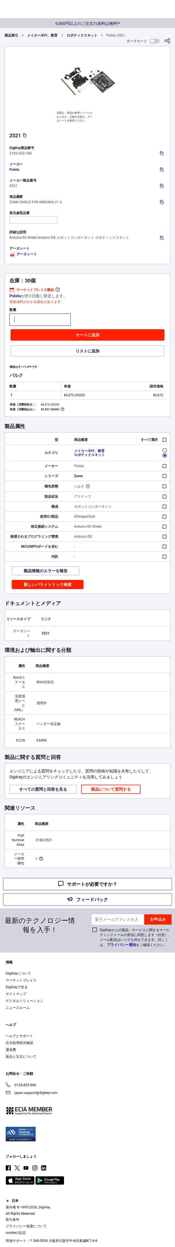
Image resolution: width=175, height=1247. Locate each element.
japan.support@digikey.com (32, 1093)
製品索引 (11, 35)
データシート (23, 254)
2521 (46, 633)
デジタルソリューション (24, 1001)
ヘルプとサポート (19, 1036)
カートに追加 (87, 335)
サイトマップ (16, 994)
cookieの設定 (16, 1233)
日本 (12, 1201)
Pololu (14, 170)
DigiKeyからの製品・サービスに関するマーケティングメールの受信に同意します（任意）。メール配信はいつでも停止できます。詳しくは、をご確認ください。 (136, 937)
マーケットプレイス (21, 980)
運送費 (11, 1050)
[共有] (167, 41)
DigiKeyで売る (17, 987)
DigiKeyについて (18, 973)
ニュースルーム (18, 1008)
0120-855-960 (21, 1085)
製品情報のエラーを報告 (46, 571)
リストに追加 (87, 351)
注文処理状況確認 (19, 1043)
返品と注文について (21, 1057)
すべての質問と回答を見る (43, 789)
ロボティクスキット (82, 35)
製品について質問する (111, 789)
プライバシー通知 (121, 945)
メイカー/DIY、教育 (42, 35)
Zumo (78, 476)
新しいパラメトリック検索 (48, 584)
